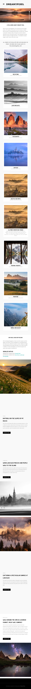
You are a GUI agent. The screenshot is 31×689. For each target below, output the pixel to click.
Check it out (6, 435)
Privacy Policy (22, 686)
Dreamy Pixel (17, 353)
